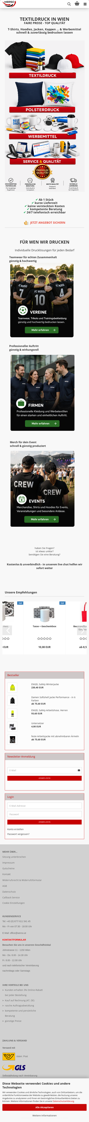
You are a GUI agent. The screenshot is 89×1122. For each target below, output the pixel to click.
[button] (7, 630)
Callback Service (11, 897)
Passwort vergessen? (18, 834)
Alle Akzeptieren (44, 1107)
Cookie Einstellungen (13, 902)
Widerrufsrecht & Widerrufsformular (22, 880)
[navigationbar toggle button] (85, 4)
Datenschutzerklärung (63, 1101)
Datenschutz (9, 891)
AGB (4, 885)
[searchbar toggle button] (69, 4)
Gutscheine (8, 868)
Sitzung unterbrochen (14, 856)
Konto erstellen (15, 829)
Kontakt (6, 874)
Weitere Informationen (44, 1115)
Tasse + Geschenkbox (44, 626)
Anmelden (44, 778)
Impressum (8, 862)
